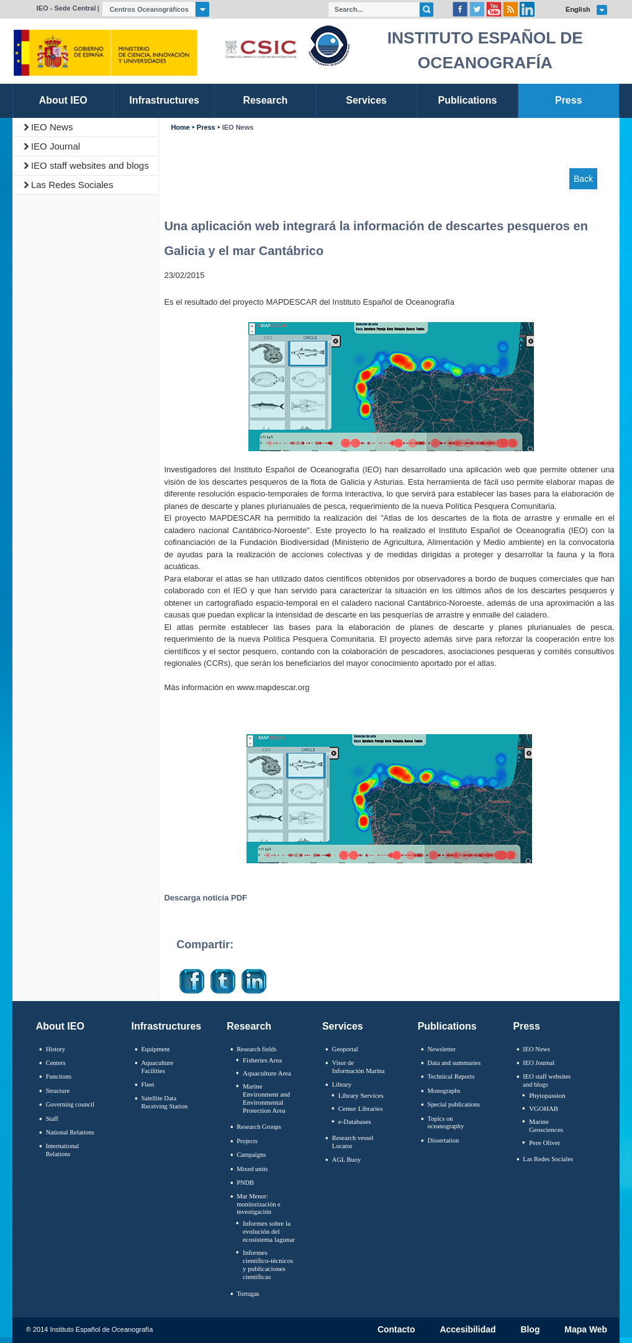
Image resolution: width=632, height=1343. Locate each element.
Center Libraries (360, 1108)
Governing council (70, 1104)
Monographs (444, 1090)
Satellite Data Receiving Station (164, 1102)
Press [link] (568, 100)
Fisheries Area (262, 1060)
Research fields (256, 1049)
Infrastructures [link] (164, 100)
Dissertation (443, 1140)
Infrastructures (167, 1026)
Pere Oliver (544, 1142)
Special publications (454, 1104)
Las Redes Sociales (72, 184)
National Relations (70, 1132)
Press (206, 127)
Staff (52, 1118)
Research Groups (259, 1126)
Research (249, 1026)
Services (342, 1026)
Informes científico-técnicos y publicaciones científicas (268, 1265)
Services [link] (366, 100)
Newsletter (442, 1049)
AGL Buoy (346, 1159)
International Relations (62, 1150)
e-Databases (354, 1121)
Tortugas (248, 1293)
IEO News (52, 127)
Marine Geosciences (546, 1125)
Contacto (396, 1330)
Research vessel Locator (353, 1141)
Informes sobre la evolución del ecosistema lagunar (269, 1231)
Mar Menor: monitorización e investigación (259, 1204)
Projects (247, 1141)
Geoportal (345, 1049)
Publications (447, 1026)
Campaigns (251, 1154)
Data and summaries (454, 1062)
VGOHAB (543, 1108)
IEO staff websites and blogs (90, 165)
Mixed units (252, 1169)
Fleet (147, 1084)
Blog (529, 1330)
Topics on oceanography (446, 1122)
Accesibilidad (467, 1330)
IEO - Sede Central (66, 8)
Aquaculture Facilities (157, 1066)
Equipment (155, 1049)
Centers (56, 1062)
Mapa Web (585, 1330)
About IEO (60, 1026)
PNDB (245, 1182)
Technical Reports (451, 1076)
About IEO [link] (63, 100)
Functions (58, 1076)
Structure (58, 1090)
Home (180, 127)
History (55, 1049)
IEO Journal (55, 146)
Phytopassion (547, 1095)
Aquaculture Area (267, 1073)
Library (341, 1084)
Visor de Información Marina (358, 1066)
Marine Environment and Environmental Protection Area (266, 1098)
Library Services (361, 1095)
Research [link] (265, 100)
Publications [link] (467, 100)
